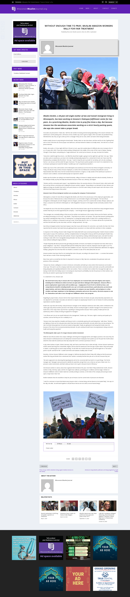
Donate (114, 9)
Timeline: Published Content (22, 72)
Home (81, 9)
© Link (69, 442)
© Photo (59, 442)
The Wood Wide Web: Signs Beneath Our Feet (26, 93)
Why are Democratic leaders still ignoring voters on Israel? (27, 100)
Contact (105, 9)
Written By (49, 442)
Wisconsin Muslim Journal (74, 30)
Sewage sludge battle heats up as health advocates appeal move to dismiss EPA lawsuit (27, 126)
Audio (15, 202)
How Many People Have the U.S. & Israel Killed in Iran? (26, 117)
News (87, 9)
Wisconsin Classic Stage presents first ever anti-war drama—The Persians (26, 109)
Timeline (16, 190)
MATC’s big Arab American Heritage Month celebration (27, 134)
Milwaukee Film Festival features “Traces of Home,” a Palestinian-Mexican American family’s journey (27, 85)
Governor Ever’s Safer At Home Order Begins (67, 512)
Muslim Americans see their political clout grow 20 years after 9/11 (88, 513)
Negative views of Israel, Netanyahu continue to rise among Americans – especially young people (27, 144)
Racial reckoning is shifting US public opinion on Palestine (49, 513)
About (96, 9)
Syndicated (93, 30)
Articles (16, 194)
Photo (15, 198)
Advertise (16, 214)
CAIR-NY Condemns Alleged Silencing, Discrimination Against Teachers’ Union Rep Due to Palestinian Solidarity (107, 515)
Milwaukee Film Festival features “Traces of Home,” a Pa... (37, 2)
